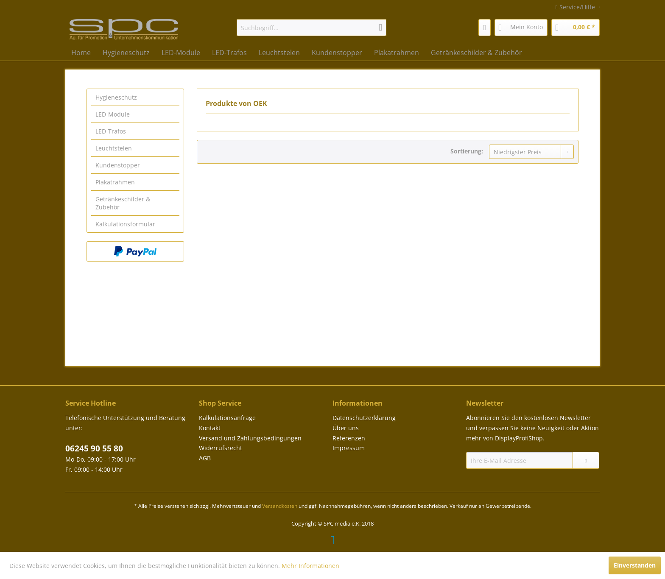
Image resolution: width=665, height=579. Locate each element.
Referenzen (348, 438)
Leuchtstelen (113, 148)
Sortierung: (466, 151)
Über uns (345, 428)
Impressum (348, 448)
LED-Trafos (110, 131)
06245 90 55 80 (94, 448)
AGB (205, 458)
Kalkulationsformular (125, 224)
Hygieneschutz (116, 97)
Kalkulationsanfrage (227, 418)
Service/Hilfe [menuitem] (576, 7)
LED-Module (112, 114)
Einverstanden (635, 565)
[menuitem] (311, 27)
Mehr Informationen (310, 566)
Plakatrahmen (115, 182)
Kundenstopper (117, 165)
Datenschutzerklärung (364, 418)
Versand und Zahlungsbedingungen (250, 438)
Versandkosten (279, 505)
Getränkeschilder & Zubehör (122, 203)
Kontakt (210, 428)
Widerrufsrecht (220, 448)
